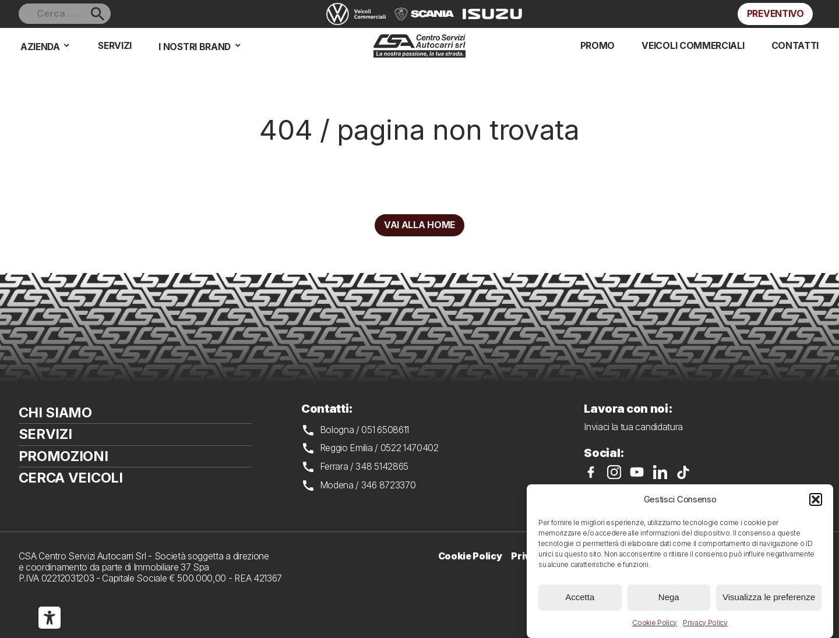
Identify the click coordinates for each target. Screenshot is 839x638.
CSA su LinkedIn (660, 472)
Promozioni (63, 456)
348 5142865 (381, 466)
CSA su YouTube (637, 472)
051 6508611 (385, 429)
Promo (597, 45)
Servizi (115, 45)
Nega (668, 597)
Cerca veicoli (71, 477)
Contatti (795, 45)
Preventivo (775, 13)
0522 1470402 (409, 447)
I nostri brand (194, 46)
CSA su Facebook (591, 472)
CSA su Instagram (614, 472)
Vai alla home (419, 225)
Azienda (40, 46)
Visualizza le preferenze (768, 597)
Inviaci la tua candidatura (633, 427)
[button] (816, 499)
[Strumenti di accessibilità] (49, 618)
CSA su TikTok (683, 472)
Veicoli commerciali (692, 45)
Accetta (579, 597)
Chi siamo (55, 412)
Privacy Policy (705, 622)
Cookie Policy (654, 622)
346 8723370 (388, 485)
